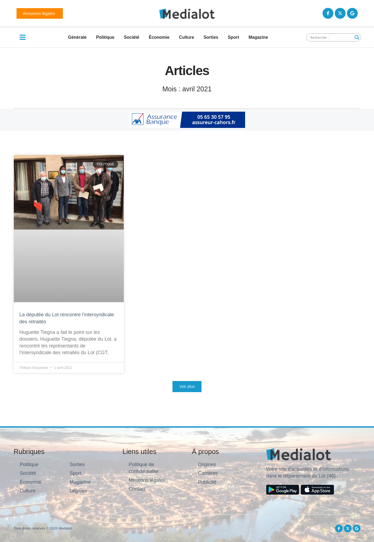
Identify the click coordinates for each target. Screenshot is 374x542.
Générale (77, 37)
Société (131, 37)
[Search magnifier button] (357, 37)
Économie (159, 37)
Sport (233, 37)
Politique (105, 37)
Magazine (258, 37)
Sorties (211, 37)
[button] (187, 386)
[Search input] (331, 37)
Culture (186, 37)
